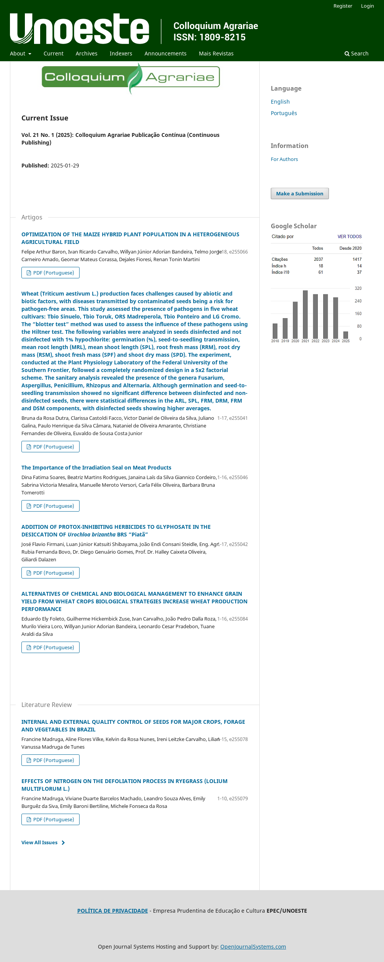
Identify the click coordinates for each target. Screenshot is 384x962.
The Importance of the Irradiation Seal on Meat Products (96, 467)
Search (357, 53)
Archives (87, 53)
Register (343, 5)
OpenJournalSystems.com (253, 946)
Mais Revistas (216, 53)
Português (284, 113)
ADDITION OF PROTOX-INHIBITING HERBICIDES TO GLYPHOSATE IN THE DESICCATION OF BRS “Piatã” (116, 530)
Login (367, 5)
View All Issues (39, 842)
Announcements (166, 53)
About (18, 53)
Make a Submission (300, 193)
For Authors (284, 159)
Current (53, 53)
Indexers (121, 53)
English (280, 101)
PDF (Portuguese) (53, 272)
